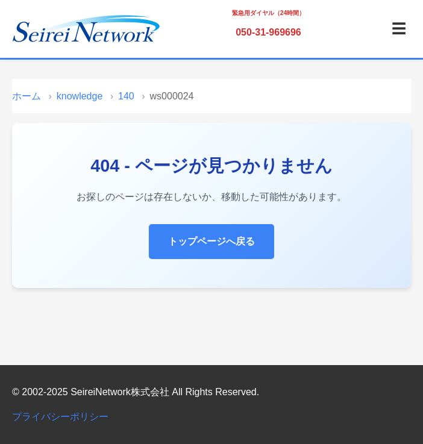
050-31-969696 (268, 32)
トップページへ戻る (211, 241)
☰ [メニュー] (399, 28)
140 (126, 96)
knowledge (80, 96)
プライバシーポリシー (60, 416)
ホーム (26, 96)
